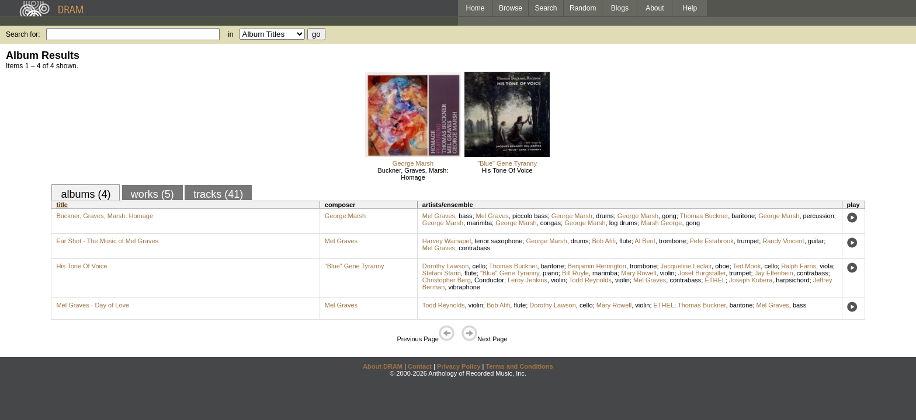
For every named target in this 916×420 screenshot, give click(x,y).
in (230, 34)
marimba (479, 222)
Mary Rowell (639, 273)
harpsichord (792, 280)
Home (475, 8)
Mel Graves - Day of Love (92, 305)
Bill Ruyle (575, 273)
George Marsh (413, 163)
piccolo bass (530, 215)
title (62, 204)
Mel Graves (438, 215)
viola (826, 266)
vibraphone (464, 287)
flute (625, 240)
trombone (672, 240)
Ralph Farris (798, 266)
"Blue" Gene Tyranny (507, 163)
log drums (623, 222)
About (655, 8)
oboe (722, 266)
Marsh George (661, 222)
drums (605, 215)
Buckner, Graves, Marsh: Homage (412, 174)
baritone (743, 215)
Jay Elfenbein (774, 273)
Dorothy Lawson (445, 266)
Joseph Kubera (750, 280)
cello (478, 266)
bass (465, 215)
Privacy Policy (459, 366)
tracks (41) (218, 194)
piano (550, 273)
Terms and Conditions (519, 366)
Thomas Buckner (704, 215)
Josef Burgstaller (702, 273)
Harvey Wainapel (446, 240)
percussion (818, 215)
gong (669, 215)
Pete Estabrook (712, 240)
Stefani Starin (441, 273)
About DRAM (383, 366)
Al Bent (644, 240)
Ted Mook (747, 266)
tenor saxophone (498, 240)
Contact (420, 366)
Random (583, 8)
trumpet (748, 240)
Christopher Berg (446, 280)
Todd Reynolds (590, 280)
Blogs (620, 8)
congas (550, 222)
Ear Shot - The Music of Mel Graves (107, 240)
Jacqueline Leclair (686, 266)
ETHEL (715, 280)
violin (667, 273)
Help (690, 8)
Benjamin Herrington (597, 266)
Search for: (23, 34)
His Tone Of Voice (506, 170)
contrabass (474, 247)
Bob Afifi (604, 240)
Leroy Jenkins (527, 280)
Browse (510, 8)
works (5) (152, 194)
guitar (816, 240)
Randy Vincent (783, 240)
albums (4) (85, 194)
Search (546, 8)
